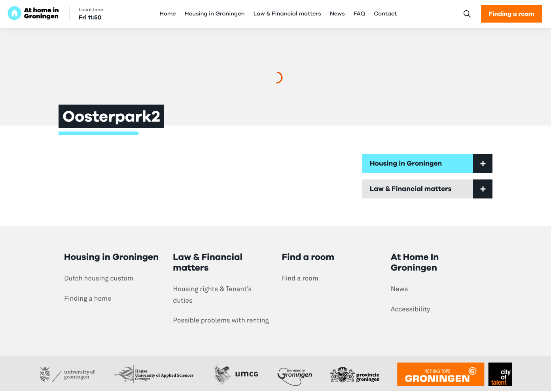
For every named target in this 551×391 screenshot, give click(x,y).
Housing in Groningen (214, 14)
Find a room (300, 278)
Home (167, 14)
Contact (385, 14)
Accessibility (410, 309)
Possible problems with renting (221, 320)
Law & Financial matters (287, 14)
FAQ (359, 14)
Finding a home (88, 298)
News (337, 14)
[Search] (467, 14)
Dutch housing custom (98, 278)
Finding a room (511, 13)
